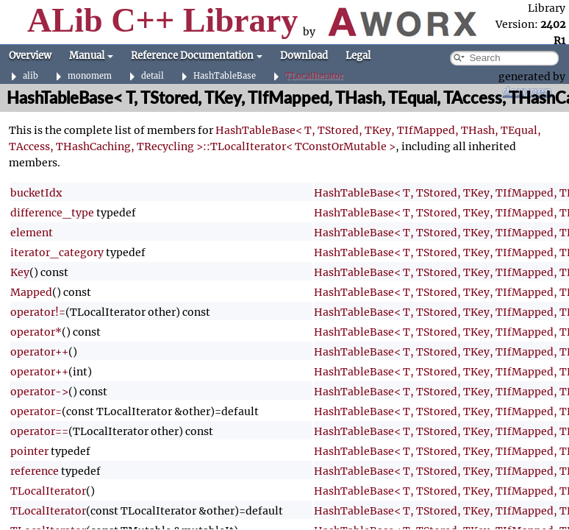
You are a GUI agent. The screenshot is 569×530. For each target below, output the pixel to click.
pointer (29, 451)
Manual (91, 55)
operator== (39, 431)
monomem (90, 76)
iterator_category (57, 252)
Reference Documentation (196, 55)
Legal (358, 55)
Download (304, 55)
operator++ (39, 351)
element (31, 232)
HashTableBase (224, 76)
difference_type (52, 212)
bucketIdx (36, 192)
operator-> (39, 391)
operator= (36, 411)
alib (30, 76)
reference (34, 471)
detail (152, 76)
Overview (30, 55)
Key (19, 272)
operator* (36, 332)
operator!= (37, 312)
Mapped (31, 292)
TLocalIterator (314, 76)
